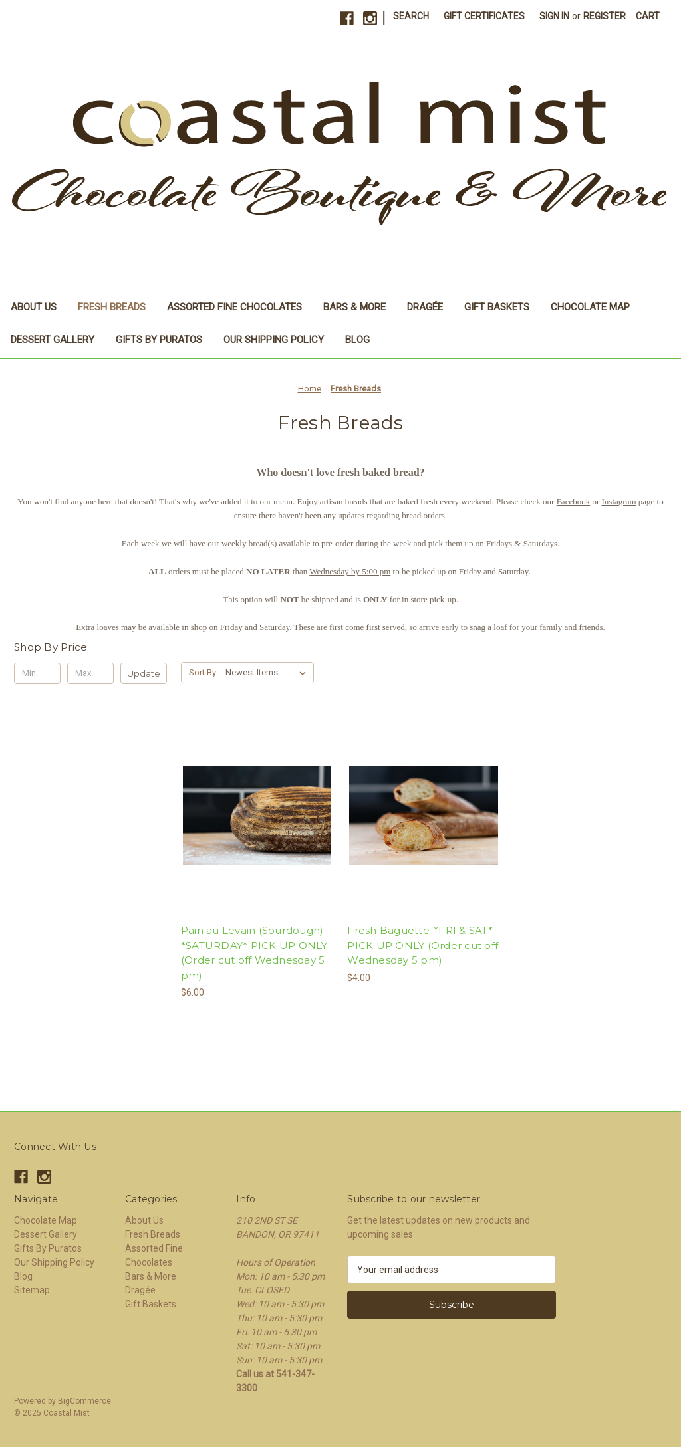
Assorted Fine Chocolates (234, 307)
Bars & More (354, 307)
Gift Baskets (496, 307)
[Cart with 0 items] (647, 16)
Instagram (619, 501)
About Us (34, 307)
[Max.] (90, 673)
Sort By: (203, 672)
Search (411, 16)
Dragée (425, 307)
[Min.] (37, 673)
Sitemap (32, 1290)
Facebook (574, 501)
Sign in (554, 16)
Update (143, 673)
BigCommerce (84, 1401)
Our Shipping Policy (273, 340)
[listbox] (268, 673)
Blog (357, 340)
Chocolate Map (590, 307)
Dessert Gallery (52, 340)
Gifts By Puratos (159, 340)
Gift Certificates (484, 16)
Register (604, 16)
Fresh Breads (112, 307)
